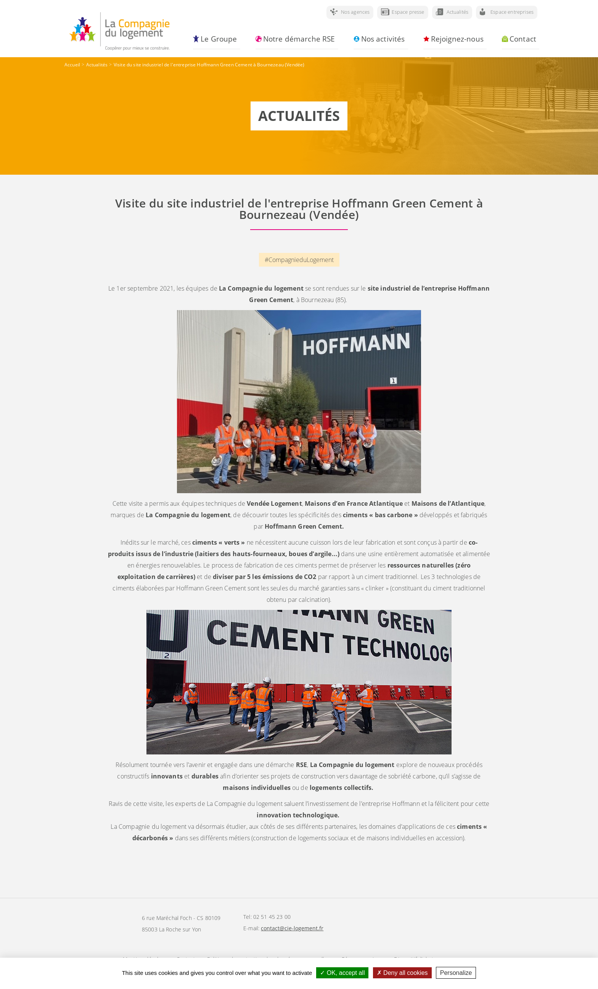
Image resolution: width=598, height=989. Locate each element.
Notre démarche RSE (299, 39)
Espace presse (408, 11)
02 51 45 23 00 (272, 916)
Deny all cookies (402, 973)
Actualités (458, 11)
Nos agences (355, 11)
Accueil (72, 64)
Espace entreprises (512, 11)
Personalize (456, 973)
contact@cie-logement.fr (292, 928)
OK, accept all (342, 973)
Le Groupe (219, 39)
